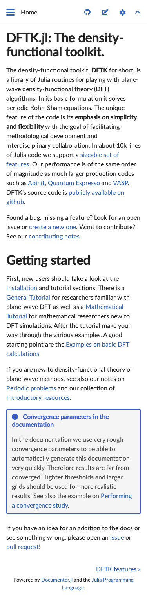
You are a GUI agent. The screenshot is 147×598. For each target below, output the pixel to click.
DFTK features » (118, 569)
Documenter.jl (57, 580)
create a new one (52, 227)
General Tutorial (28, 297)
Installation (21, 288)
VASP (120, 183)
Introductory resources (38, 398)
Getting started (48, 261)
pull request (22, 547)
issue (117, 538)
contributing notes (54, 236)
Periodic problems (31, 388)
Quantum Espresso (74, 183)
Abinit (36, 183)
